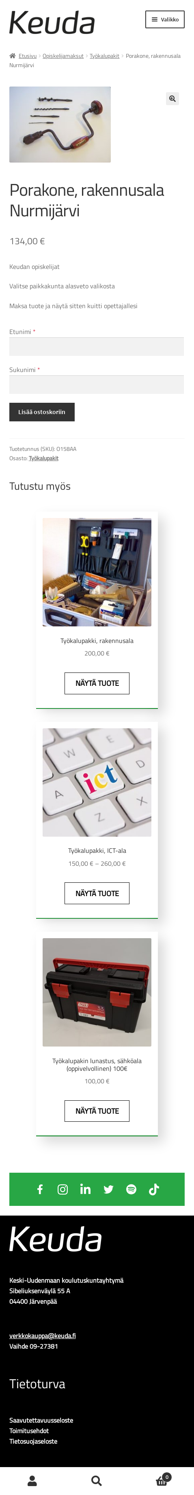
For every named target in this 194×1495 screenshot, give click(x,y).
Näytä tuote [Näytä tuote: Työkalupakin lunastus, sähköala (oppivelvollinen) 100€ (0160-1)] (97, 1111)
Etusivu (28, 55)
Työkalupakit (104, 55)
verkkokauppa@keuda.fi (42, 1336)
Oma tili (32, 1481)
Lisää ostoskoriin (41, 412)
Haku (97, 1481)
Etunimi (22, 331)
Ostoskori (150, 1475)
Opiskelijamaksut (63, 55)
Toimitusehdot (29, 1431)
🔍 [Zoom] (172, 98)
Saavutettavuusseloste (41, 1420)
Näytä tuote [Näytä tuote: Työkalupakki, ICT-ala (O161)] (97, 893)
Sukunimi (24, 369)
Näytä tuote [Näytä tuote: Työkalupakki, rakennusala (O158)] (97, 683)
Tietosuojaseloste (33, 1441)
